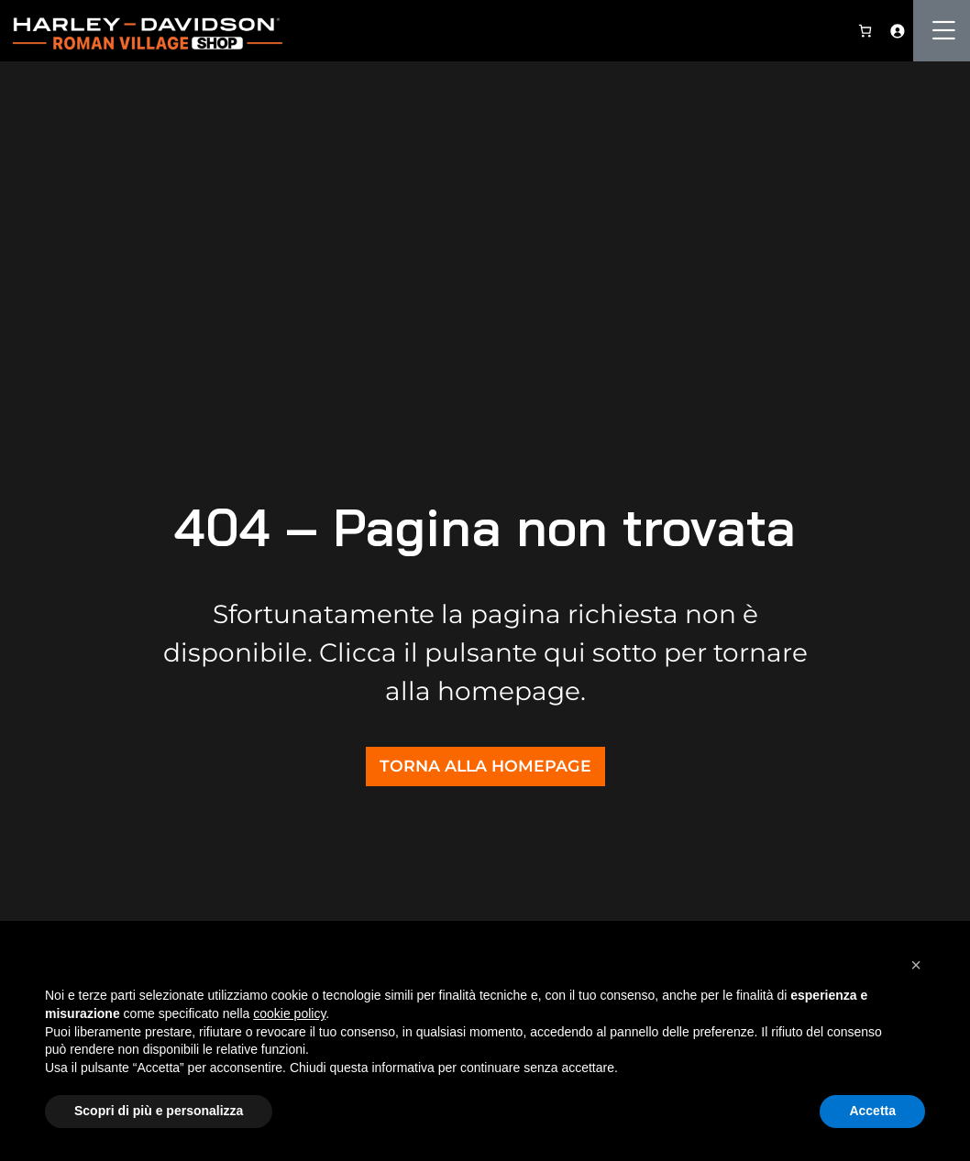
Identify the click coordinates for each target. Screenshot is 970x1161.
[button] (916, 965)
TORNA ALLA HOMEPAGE (485, 765)
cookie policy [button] (289, 1013)
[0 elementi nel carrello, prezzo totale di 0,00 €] (865, 31)
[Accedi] (897, 31)
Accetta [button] (872, 1110)
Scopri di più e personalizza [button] (158, 1110)
